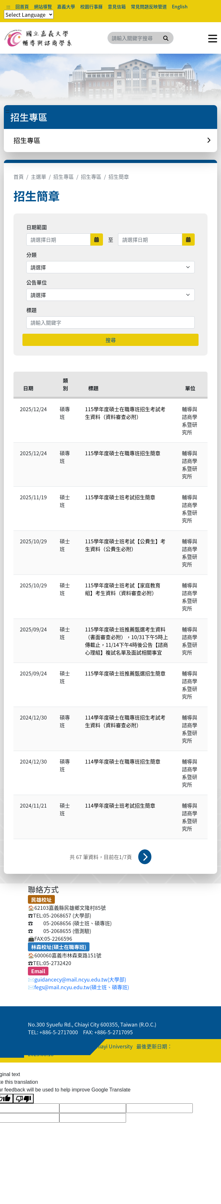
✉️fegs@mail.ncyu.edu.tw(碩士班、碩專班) (78, 987)
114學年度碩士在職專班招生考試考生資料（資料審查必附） (125, 721)
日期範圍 (36, 227)
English (180, 6)
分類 (31, 254)
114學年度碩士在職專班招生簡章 (122, 761)
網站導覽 (43, 6)
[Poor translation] (23, 1099)
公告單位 (36, 282)
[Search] (140, 38)
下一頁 (145, 856)
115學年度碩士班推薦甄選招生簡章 (125, 673)
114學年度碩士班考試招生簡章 (120, 805)
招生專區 (63, 176)
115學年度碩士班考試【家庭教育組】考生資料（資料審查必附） (122, 589)
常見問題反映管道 (149, 6)
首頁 (18, 176)
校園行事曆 (91, 6)
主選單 (38, 176)
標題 (31, 310)
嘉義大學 (66, 6)
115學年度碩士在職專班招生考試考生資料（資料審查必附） (125, 413)
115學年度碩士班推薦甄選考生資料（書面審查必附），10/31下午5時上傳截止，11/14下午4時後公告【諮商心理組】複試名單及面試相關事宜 (126, 640)
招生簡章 (118, 176)
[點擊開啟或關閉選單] (212, 38)
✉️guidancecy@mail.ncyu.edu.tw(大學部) (77, 979)
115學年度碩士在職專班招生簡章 (122, 453)
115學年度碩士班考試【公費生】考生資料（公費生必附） (125, 545)
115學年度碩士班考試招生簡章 (120, 497)
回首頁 (22, 6)
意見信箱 (117, 6)
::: (8, 6)
